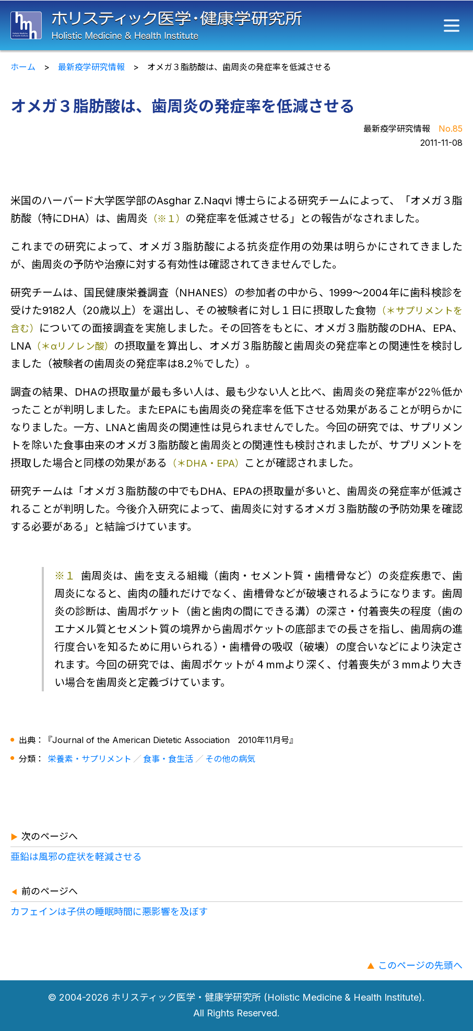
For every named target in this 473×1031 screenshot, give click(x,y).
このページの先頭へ (420, 965)
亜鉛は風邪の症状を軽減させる (76, 856)
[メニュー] (452, 26)
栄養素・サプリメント (90, 759)
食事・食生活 (168, 759)
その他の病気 (230, 759)
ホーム (23, 67)
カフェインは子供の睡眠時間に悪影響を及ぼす (109, 911)
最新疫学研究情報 (91, 67)
